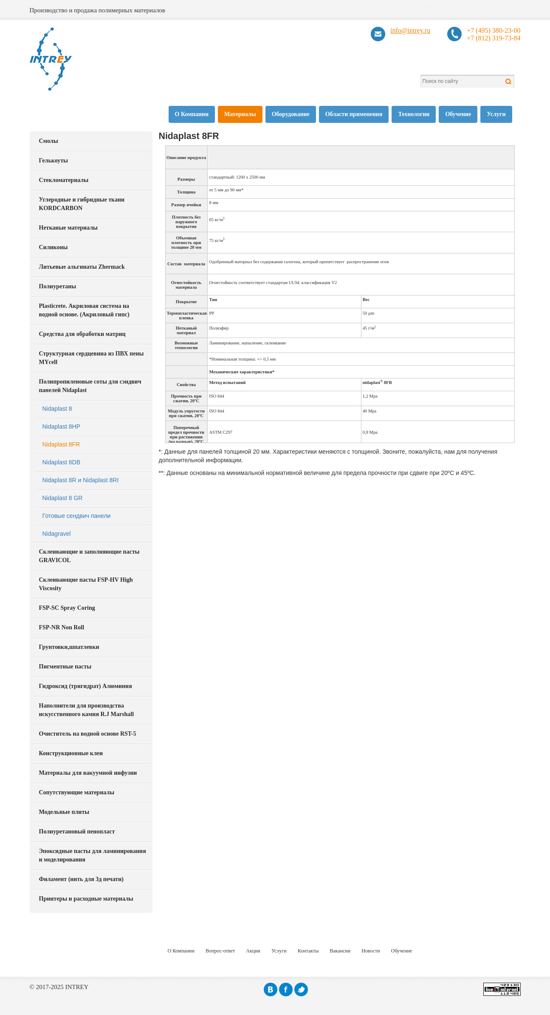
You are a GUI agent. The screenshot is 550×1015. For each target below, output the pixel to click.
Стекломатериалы (64, 180)
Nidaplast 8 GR (62, 498)
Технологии (413, 114)
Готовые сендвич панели (76, 515)
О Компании (192, 114)
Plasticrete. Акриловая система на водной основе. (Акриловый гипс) (84, 310)
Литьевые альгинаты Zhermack (82, 267)
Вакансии (340, 951)
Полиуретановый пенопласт (77, 831)
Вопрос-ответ (220, 951)
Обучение (458, 114)
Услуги (496, 114)
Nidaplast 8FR (61, 444)
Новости (370, 951)
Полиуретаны (57, 286)
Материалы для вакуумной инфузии (88, 773)
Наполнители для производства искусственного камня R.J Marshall (86, 709)
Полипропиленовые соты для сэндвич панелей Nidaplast (90, 385)
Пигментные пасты (65, 666)
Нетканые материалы (68, 228)
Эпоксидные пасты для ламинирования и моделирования (92, 855)
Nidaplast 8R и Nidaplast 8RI (80, 480)
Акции (253, 951)
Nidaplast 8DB (61, 462)
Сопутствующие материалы (77, 792)
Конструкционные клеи (71, 753)
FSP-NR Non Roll (62, 627)
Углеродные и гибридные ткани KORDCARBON (82, 203)
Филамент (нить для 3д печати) (81, 879)
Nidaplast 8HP (61, 426)
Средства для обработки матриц (82, 334)
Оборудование (291, 114)
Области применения (354, 114)
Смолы (48, 141)
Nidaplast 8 (57, 408)
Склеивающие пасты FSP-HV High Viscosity (86, 584)
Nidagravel (56, 533)
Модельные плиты (64, 812)
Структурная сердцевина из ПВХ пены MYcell (91, 357)
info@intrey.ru (410, 30)
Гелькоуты (53, 160)
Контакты (308, 951)
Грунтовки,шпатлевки (69, 647)
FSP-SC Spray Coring (67, 608)
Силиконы (53, 247)
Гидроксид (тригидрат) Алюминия (85, 686)
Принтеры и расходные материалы (86, 899)
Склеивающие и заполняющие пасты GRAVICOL (89, 556)
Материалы (240, 114)
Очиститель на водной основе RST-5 (87, 734)
